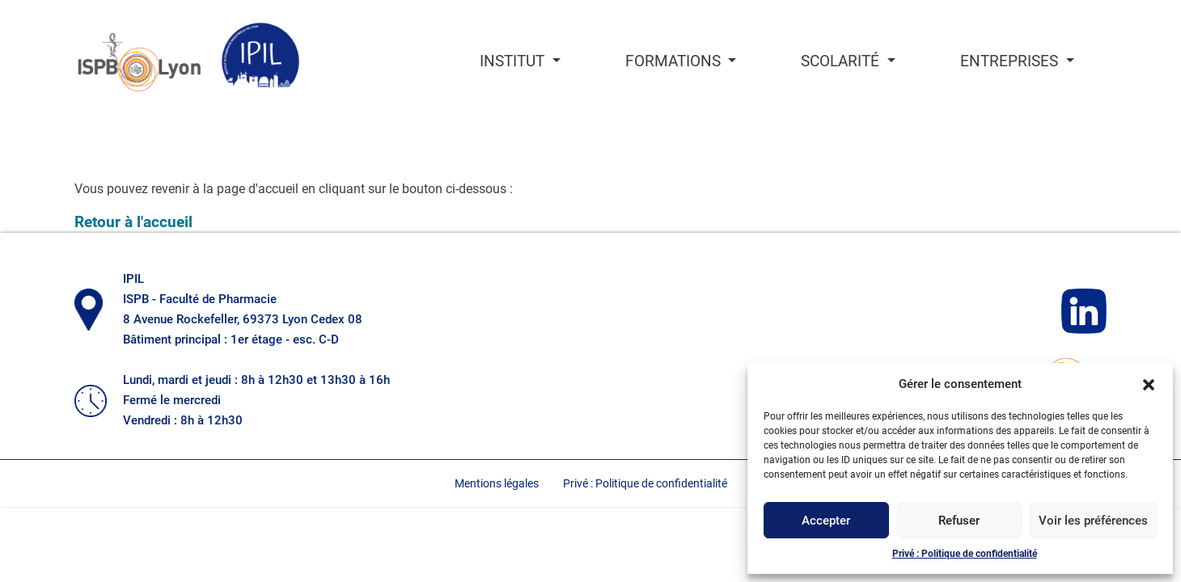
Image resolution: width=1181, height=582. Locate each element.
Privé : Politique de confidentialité (964, 553)
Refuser (959, 520)
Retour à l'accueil (133, 222)
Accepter (826, 520)
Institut (514, 61)
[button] (1149, 384)
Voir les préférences (1093, 520)
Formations (675, 61)
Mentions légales (497, 483)
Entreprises (1011, 61)
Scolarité (842, 61)
